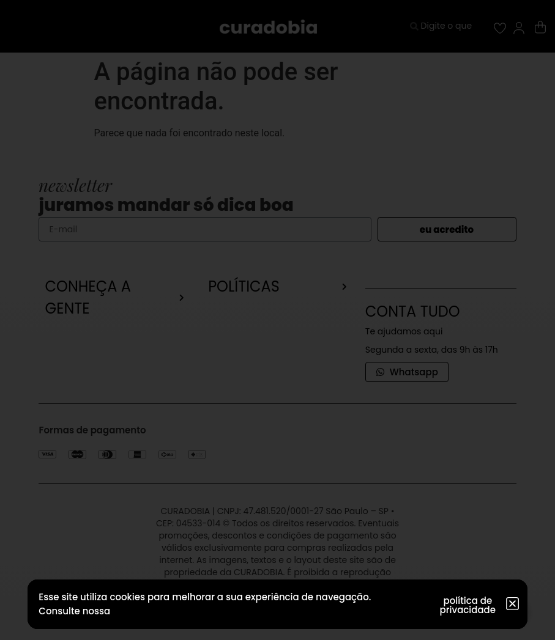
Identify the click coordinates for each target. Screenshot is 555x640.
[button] (512, 603)
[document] (277, 320)
